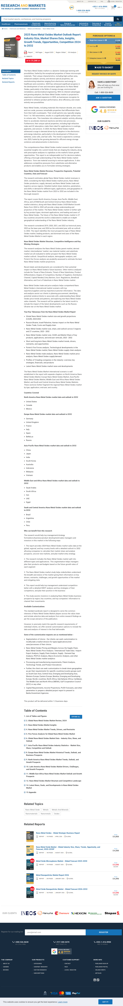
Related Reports (8, 82)
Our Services (118, 24)
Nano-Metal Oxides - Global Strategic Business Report (58, 833)
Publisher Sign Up (101, 963)
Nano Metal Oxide (32, 810)
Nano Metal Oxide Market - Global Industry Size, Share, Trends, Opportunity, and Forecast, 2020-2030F (68, 848)
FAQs (66, 967)
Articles (98, 973)
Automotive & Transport (83, 24)
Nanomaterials (31, 814)
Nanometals (46, 814)
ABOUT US (80, 1)
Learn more (62, 1002)
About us (6, 963)
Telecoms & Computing (96, 24)
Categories (38, 963)
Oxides (56, 814)
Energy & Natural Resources (67, 24)
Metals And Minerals (60, 810)
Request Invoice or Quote (104, 74)
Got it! (105, 1002)
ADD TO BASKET (103, 67)
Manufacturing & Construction (50, 24)
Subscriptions (39, 973)
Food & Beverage (108, 24)
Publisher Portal (101, 967)
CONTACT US (92, 1)
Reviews (6, 970)
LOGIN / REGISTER (115, 1)
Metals (46, 810)
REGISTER (103, 932)
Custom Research (40, 970)
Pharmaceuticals (21, 24)
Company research (40, 967)
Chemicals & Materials (36, 24)
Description (6, 71)
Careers (6, 967)
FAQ (102, 1)
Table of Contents (9, 75)
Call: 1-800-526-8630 (104, 92)
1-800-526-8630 (83, 11)
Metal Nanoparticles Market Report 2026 (52, 875)
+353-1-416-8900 (99, 7)
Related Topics (8, 78)
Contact (68, 963)
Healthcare (6, 24)
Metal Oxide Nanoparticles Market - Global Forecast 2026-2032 (61, 889)
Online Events (100, 970)
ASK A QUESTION (104, 98)
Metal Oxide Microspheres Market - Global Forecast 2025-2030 (61, 861)
